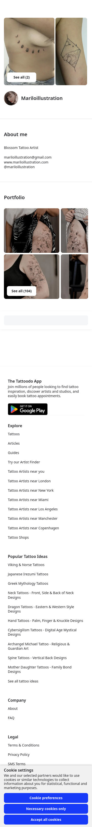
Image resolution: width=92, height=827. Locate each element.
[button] (31, 230)
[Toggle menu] (83, 7)
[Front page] (6, 7)
